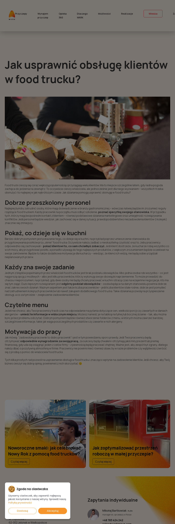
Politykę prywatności (20, 502)
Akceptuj (52, 511)
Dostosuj (22, 511)
